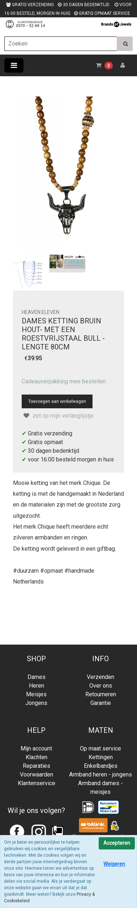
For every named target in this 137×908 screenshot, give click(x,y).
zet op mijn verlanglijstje (58, 415)
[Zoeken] (60, 43)
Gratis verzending (50, 433)
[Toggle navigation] (13, 65)
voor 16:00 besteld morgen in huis (71, 459)
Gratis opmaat (45, 442)
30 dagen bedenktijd (53, 450)
